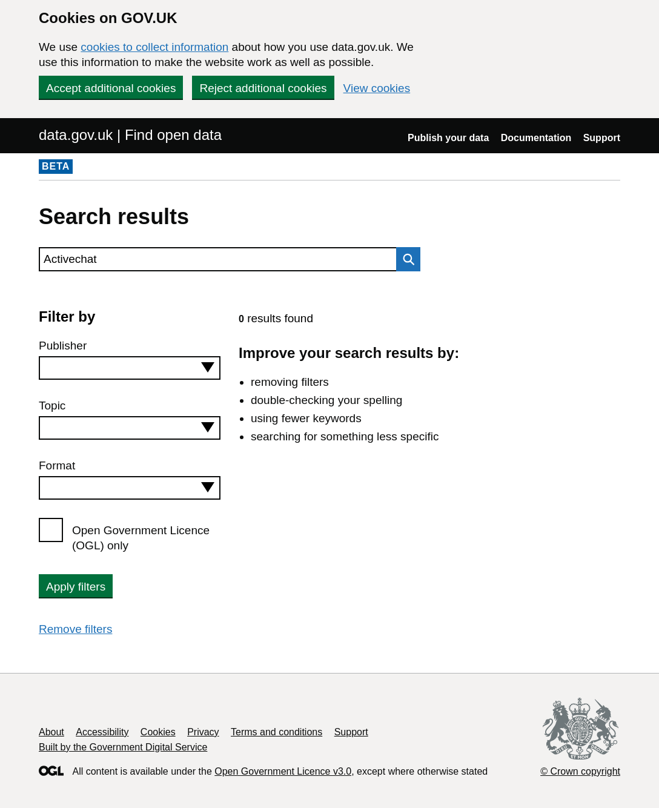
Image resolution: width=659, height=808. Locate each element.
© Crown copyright (580, 771)
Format (57, 465)
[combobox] (129, 368)
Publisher (63, 345)
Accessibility (102, 732)
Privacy (203, 732)
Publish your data (448, 138)
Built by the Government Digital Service (123, 747)
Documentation (536, 138)
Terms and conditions (276, 732)
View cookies (377, 88)
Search (405, 259)
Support (601, 138)
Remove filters (75, 629)
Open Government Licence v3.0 (282, 771)
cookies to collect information (154, 47)
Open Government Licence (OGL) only (141, 538)
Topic (52, 405)
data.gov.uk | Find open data (130, 135)
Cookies (158, 732)
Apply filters (75, 586)
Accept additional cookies (111, 88)
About (51, 732)
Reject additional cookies (262, 88)
